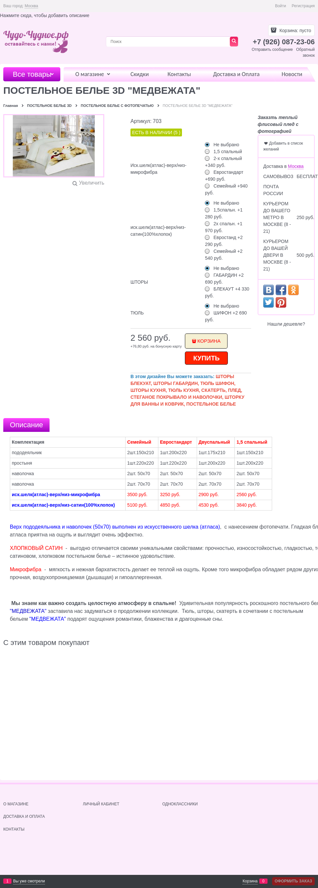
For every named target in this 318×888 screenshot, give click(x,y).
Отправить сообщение (272, 49)
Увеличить (91, 183)
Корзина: (294, 30)
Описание (26, 425)
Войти (280, 6)
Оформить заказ (293, 881)
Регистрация (303, 6)
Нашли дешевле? (286, 324)
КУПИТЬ (206, 358)
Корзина (209, 341)
